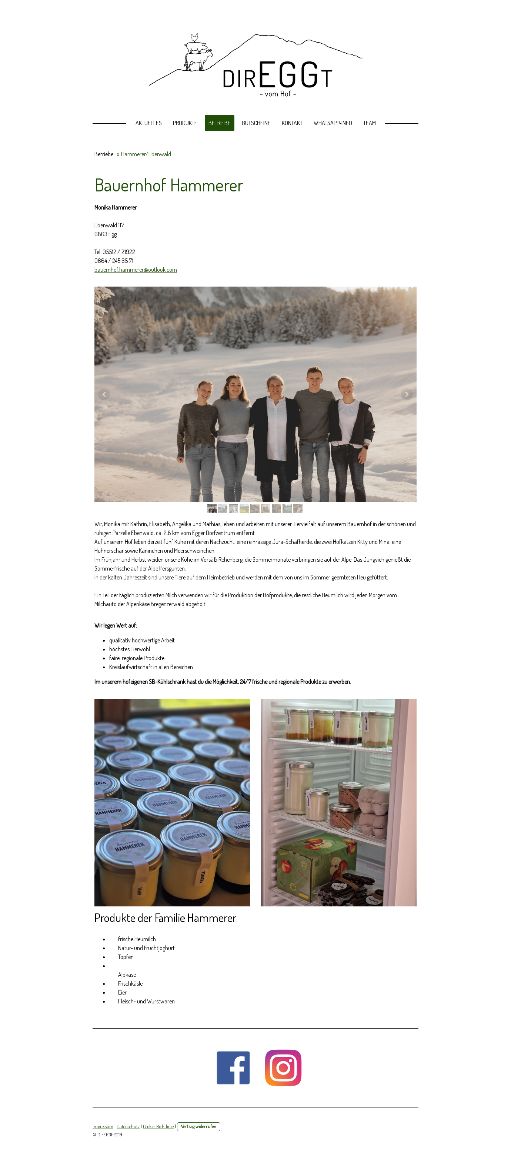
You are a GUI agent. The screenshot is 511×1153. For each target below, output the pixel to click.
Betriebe (219, 123)
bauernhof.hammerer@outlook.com (135, 269)
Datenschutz (128, 1126)
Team (369, 123)
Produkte (185, 123)
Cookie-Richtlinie (158, 1126)
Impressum (103, 1126)
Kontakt (292, 123)
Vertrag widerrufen (198, 1126)
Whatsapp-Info (333, 123)
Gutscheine (256, 123)
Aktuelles (149, 123)
